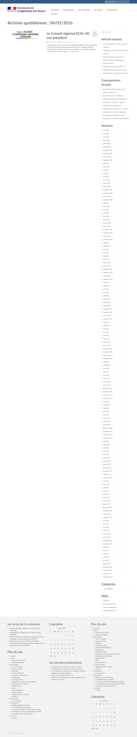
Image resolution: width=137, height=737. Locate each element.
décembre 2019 (107, 388)
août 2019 (106, 401)
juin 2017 (106, 487)
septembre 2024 (108, 200)
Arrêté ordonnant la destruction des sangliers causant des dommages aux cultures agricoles (114, 60)
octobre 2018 (107, 435)
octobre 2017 (107, 474)
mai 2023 (106, 253)
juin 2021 (106, 329)
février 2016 (106, 534)
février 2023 (106, 262)
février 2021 (106, 342)
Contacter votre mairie (18, 660)
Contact (12, 658)
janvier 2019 (107, 425)
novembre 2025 (107, 153)
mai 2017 (106, 491)
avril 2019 (106, 415)
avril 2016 (106, 527)
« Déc (51, 656)
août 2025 (106, 163)
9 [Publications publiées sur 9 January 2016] (68, 640)
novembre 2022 (107, 272)
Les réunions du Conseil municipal (22, 713)
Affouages (15, 671)
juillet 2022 (106, 286)
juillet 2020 (106, 365)
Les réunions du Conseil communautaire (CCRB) (26, 711)
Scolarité (14, 718)
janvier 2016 (107, 537)
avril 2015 (106, 557)
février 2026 (106, 143)
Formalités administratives (20, 675)
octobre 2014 (107, 573)
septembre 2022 (108, 279)
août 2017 (106, 481)
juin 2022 (106, 289)
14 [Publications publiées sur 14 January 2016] (62, 644)
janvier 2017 (107, 504)
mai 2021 (106, 332)
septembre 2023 (108, 239)
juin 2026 (106, 130)
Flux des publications (109, 604)
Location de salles (17, 679)
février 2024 (106, 223)
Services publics (17, 692)
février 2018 (106, 461)
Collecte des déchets (18, 673)
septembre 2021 (108, 319)
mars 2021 (106, 339)
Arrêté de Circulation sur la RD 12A (114, 66)
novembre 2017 (107, 471)
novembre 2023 (107, 233)
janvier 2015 (107, 564)
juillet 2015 (106, 547)
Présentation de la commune (20, 684)
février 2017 (106, 501)
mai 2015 (106, 554)
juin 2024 (106, 210)
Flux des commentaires (110, 607)
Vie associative (14, 699)
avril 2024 (106, 216)
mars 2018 (106, 458)
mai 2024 (106, 213)
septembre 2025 (108, 160)
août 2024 (106, 203)
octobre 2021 (107, 315)
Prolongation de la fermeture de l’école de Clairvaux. (26, 632)
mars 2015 (106, 560)
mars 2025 (106, 180)
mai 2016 (106, 524)
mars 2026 (106, 140)
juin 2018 (106, 448)
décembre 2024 (107, 190)
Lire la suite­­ (74, 51)
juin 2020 (106, 368)
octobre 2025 (107, 157)
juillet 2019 (106, 405)
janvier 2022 (107, 305)
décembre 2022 (107, 269)
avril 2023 (106, 256)
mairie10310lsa (53, 42)
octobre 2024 (107, 196)
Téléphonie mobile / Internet (20, 694)
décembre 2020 (107, 349)
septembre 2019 (108, 398)
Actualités (13, 656)
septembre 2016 (108, 517)
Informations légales (18, 662)
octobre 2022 (107, 276)
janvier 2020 (107, 385)
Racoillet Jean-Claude (109, 115)
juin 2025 (106, 170)
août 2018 (106, 441)
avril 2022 (106, 296)
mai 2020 (106, 372)
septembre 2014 (108, 577)
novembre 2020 (107, 352)
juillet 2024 (106, 206)
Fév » (55, 656)
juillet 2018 (106, 444)
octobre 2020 (107, 355)
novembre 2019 (107, 392)
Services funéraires (17, 690)
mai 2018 (106, 451)
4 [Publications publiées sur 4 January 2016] (50, 640)
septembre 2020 (108, 358)
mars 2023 (106, 259)
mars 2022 (106, 299)
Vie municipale (14, 703)
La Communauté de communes (21, 707)
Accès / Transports (17, 667)
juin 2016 (106, 521)
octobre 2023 (107, 236)
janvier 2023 (107, 266)
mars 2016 (106, 530)
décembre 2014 (107, 567)
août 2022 (106, 282)
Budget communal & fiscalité (20, 705)
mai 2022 (106, 292)
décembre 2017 (107, 468)
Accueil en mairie (17, 669)
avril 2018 (106, 454)
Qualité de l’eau (16, 686)
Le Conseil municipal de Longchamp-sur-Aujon (26, 709)
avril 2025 (106, 176)
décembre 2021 (107, 309)
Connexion (106, 600)
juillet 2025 (106, 167)
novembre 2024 (107, 193)
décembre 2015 (107, 540)
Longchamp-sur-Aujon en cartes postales (24, 681)
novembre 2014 (107, 570)
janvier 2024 (107, 226)
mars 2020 (106, 378)
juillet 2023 (106, 246)
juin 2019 (106, 408)
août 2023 (106, 243)
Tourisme (14, 696)
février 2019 (106, 421)
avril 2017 (106, 494)
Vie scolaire (13, 716)
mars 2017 (106, 497)
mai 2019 (106, 411)
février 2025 (106, 183)
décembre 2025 (107, 150)
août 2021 (106, 322)
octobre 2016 (107, 514)
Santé (13, 688)
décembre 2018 (107, 428)
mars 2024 (106, 219)
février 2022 (106, 302)
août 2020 (106, 362)
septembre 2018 (108, 438)
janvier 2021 (107, 345)
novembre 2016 (107, 511)
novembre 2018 (107, 431)
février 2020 (106, 382)
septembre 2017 (108, 478)
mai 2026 (106, 133)
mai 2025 (106, 173)
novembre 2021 (107, 312)
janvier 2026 (107, 147)
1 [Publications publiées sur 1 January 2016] (65, 636)
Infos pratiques (14, 664)
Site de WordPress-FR (109, 610)
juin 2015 (106, 550)
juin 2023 (106, 249)
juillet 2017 (106, 484)
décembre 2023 (107, 229)
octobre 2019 (107, 395)
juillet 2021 (106, 325)
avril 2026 (106, 137)
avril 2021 (106, 335)
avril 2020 (106, 375)
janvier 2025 (107, 186)
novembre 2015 (107, 544)
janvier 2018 (107, 464)
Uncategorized (70, 42)
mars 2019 (106, 418)
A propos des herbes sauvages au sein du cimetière (25, 628)
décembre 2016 (107, 507)
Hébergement (16, 677)
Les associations (17, 701)
